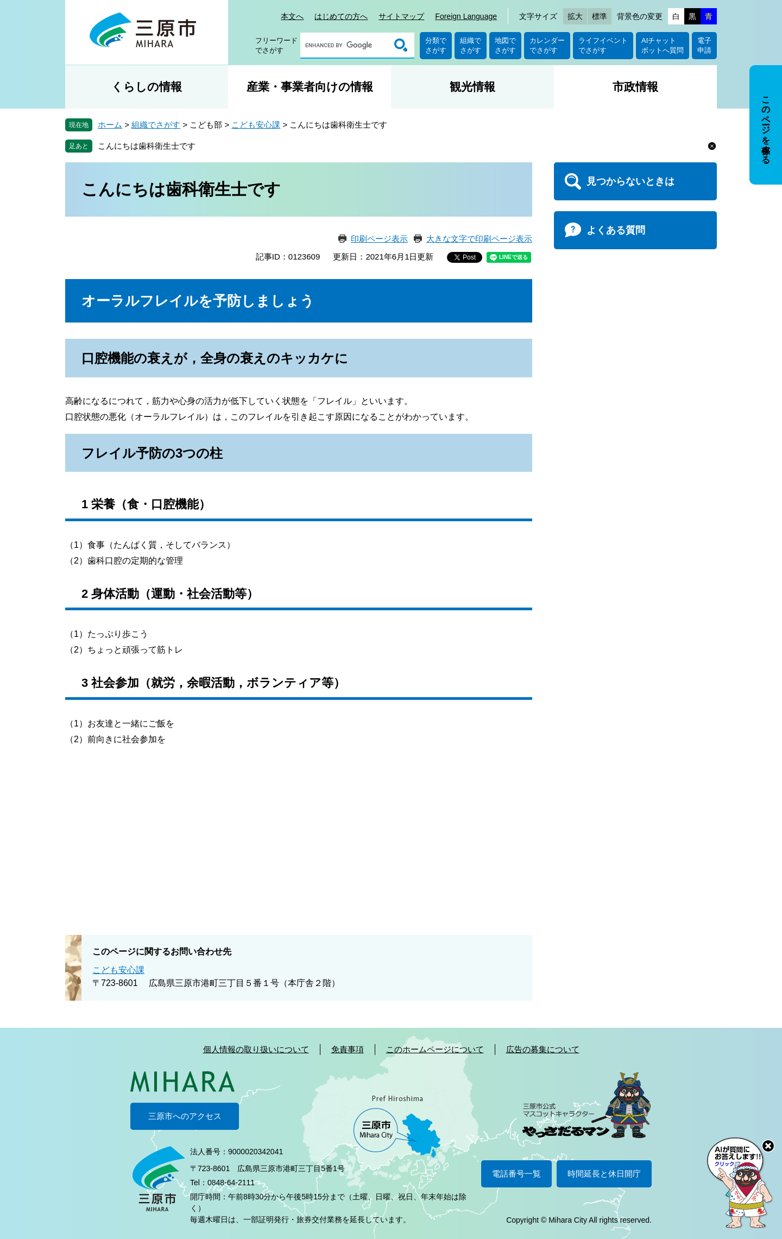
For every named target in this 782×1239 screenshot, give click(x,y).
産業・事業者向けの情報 (310, 86)
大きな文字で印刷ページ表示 (479, 238)
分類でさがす (435, 45)
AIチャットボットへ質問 (662, 45)
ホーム (110, 124)
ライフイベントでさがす (603, 45)
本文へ (292, 16)
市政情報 (635, 86)
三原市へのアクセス (185, 1116)
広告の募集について (542, 1049)
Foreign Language (466, 16)
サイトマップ (401, 16)
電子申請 (704, 45)
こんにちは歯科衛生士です (146, 145)
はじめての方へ (341, 16)
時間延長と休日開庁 (604, 1173)
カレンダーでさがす (547, 45)
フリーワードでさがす (276, 45)
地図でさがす (505, 45)
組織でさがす (470, 45)
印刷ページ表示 (379, 238)
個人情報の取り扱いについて (256, 1049)
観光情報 (472, 86)
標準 (599, 16)
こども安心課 (255, 124)
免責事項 (347, 1049)
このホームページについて (435, 1049)
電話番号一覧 (516, 1173)
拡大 (575, 16)
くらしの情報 (146, 86)
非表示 (776, 66)
